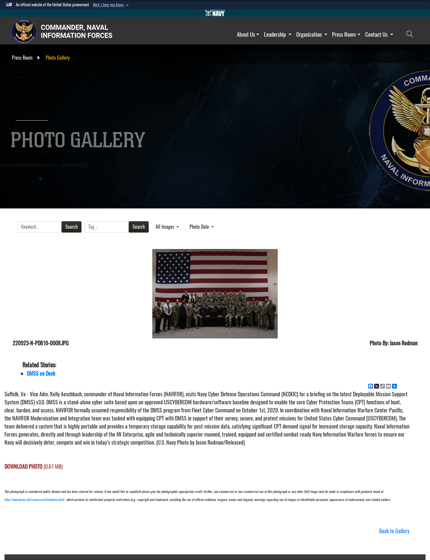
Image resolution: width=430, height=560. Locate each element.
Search (71, 227)
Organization (311, 34)
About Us (248, 34)
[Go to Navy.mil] (215, 13)
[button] (111, 5)
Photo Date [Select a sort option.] (200, 227)
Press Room (346, 34)
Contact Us (379, 34)
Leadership (277, 34)
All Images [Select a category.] (165, 227)
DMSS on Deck (41, 373)
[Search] (411, 34)
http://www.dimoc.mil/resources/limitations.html (34, 499)
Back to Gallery (394, 531)
